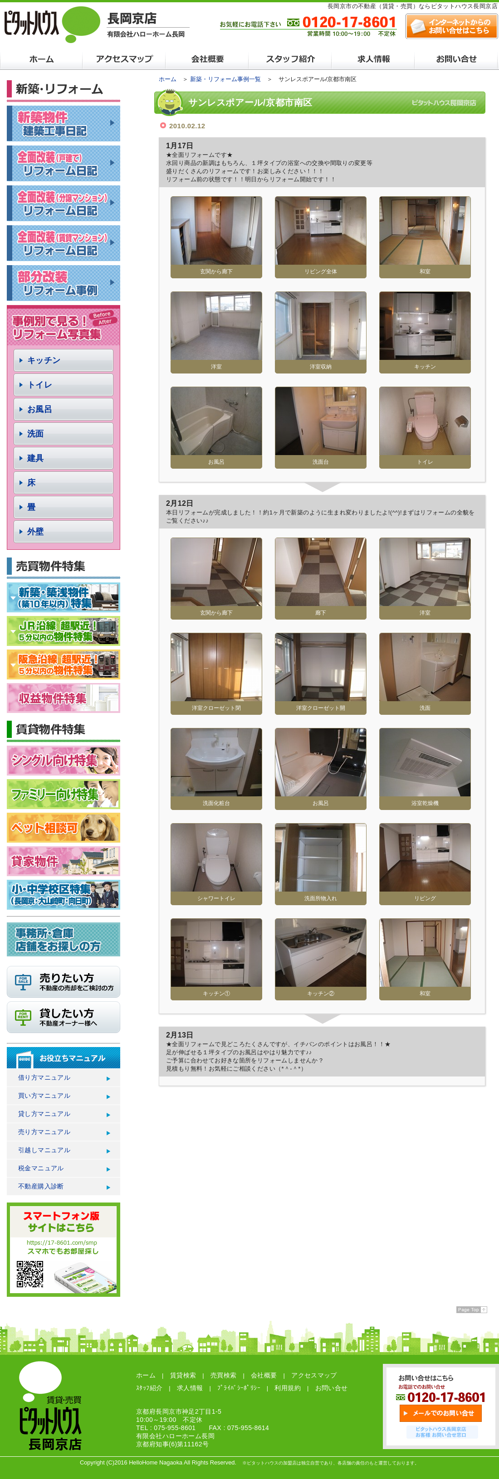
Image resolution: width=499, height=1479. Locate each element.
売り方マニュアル (44, 1131)
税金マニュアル (41, 1168)
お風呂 (39, 409)
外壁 (35, 531)
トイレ (39, 384)
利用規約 (287, 1388)
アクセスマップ (314, 1375)
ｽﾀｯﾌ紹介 (149, 1388)
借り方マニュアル (44, 1077)
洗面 (35, 433)
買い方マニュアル (44, 1095)
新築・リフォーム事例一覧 (225, 79)
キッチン (44, 360)
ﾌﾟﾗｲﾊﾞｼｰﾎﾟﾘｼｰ (238, 1388)
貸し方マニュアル (44, 1113)
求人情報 (190, 1388)
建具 (35, 458)
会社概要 (264, 1375)
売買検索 (223, 1375)
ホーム (167, 79)
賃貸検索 (183, 1375)
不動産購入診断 (41, 1186)
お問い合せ (331, 1388)
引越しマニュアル (44, 1150)
